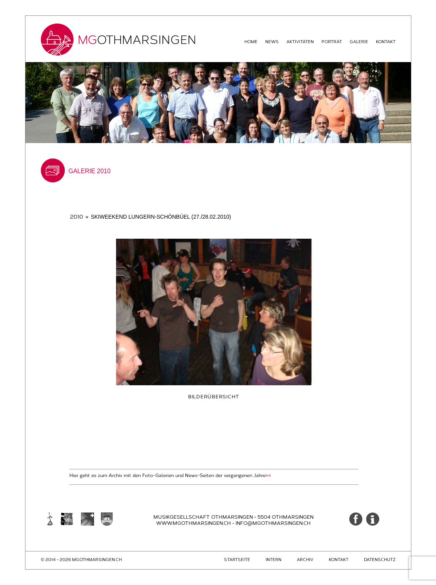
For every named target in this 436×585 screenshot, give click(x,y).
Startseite (237, 560)
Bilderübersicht (213, 397)
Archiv (305, 560)
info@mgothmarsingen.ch (273, 523)
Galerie (359, 41)
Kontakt (386, 41)
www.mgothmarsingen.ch (196, 523)
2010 (76, 217)
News (272, 41)
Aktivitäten (300, 41)
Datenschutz (380, 560)
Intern (273, 560)
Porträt (332, 41)
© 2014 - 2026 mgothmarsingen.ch (81, 560)
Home (251, 41)
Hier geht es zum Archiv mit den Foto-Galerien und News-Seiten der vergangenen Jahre (170, 475)
